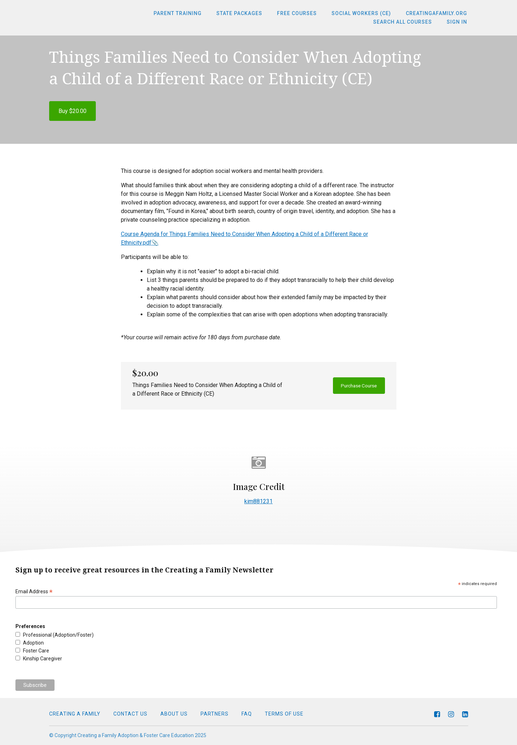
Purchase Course (354, 385)
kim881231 (258, 501)
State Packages (246, 13)
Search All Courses (405, 22)
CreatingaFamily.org (437, 13)
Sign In (458, 22)
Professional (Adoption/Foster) (58, 635)
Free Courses (301, 13)
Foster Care (36, 651)
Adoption (33, 643)
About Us (174, 714)
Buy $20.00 (72, 111)
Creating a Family (74, 714)
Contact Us (130, 714)
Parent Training (186, 13)
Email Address (34, 591)
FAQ (246, 714)
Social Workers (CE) (364, 13)
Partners (215, 714)
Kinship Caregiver (42, 658)
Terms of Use (284, 714)
